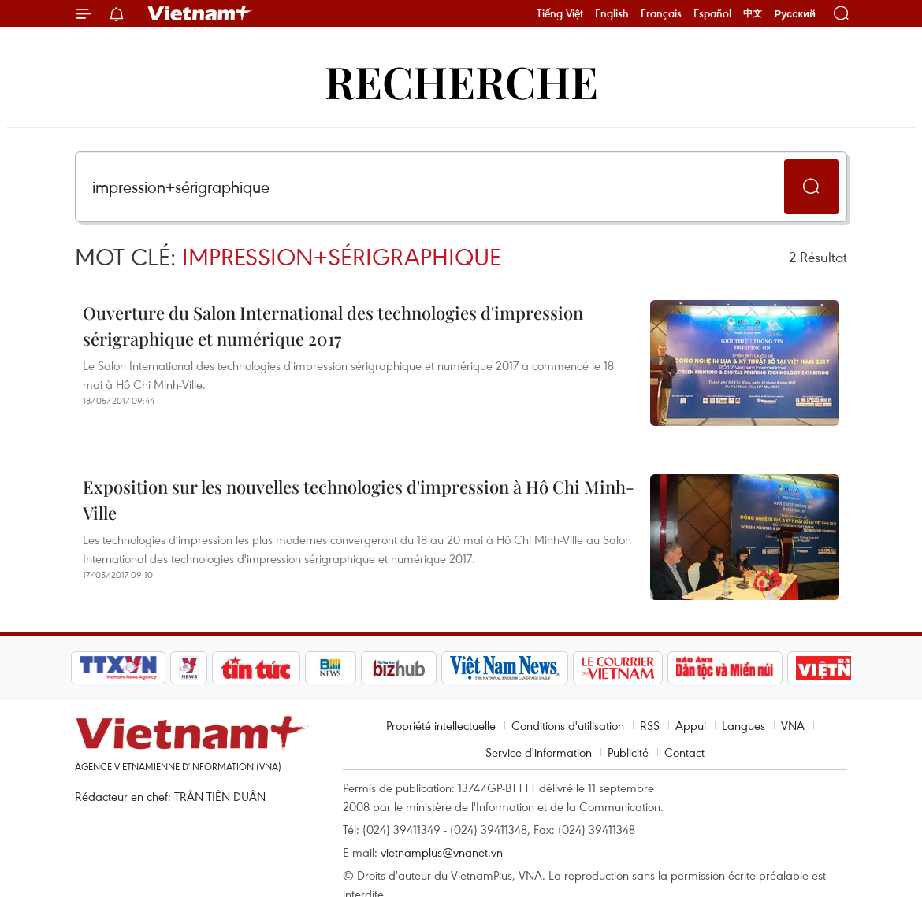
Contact (684, 752)
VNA (793, 725)
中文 (752, 13)
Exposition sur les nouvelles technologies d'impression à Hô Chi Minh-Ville (358, 499)
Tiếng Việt (560, 13)
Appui (690, 725)
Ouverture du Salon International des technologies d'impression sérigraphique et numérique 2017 (333, 325)
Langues (743, 725)
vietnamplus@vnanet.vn (442, 852)
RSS (650, 725)
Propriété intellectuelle (441, 725)
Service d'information (538, 752)
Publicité (628, 752)
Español (712, 13)
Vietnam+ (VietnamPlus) (200, 13)
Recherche (461, 80)
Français (661, 13)
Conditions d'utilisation (567, 725)
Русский (795, 14)
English (612, 13)
